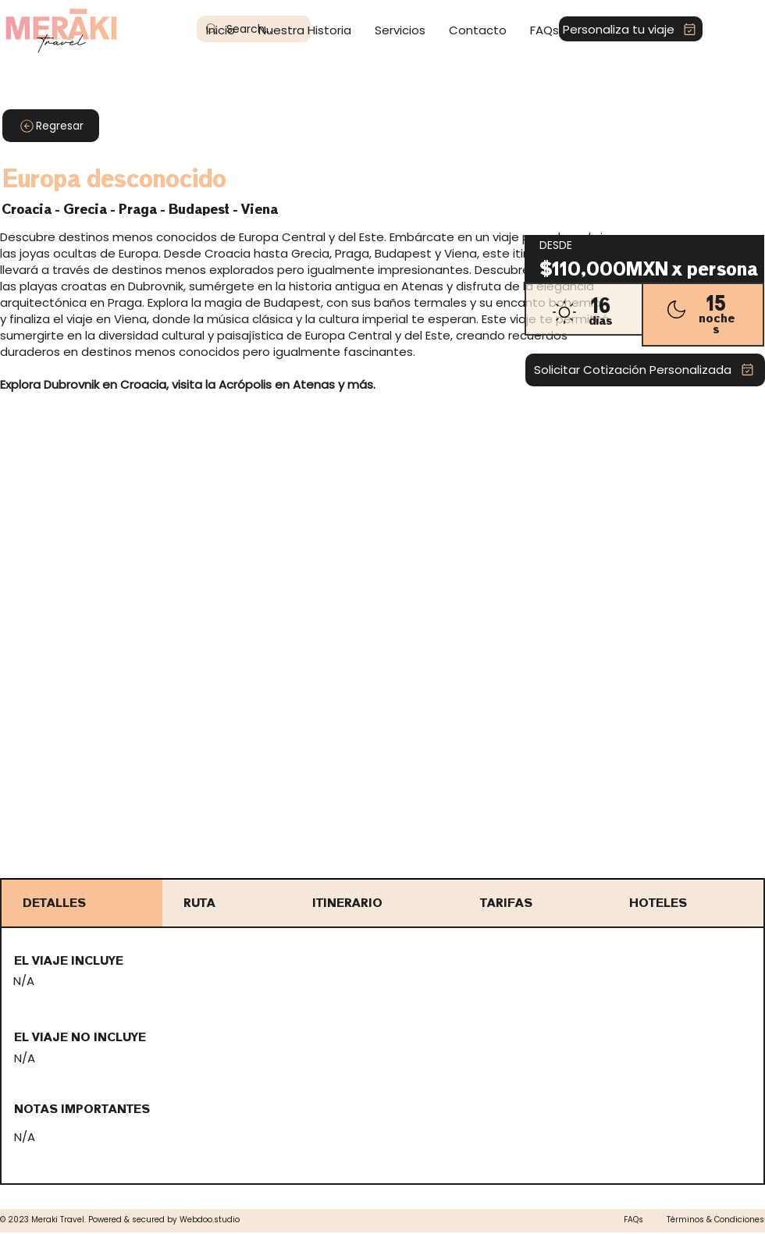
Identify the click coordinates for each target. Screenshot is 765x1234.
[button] (400, 30)
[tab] (82, 902)
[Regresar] (50, 125)
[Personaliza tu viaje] (631, 28)
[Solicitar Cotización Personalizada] (645, 370)
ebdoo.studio (213, 1219)
